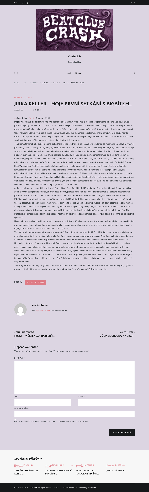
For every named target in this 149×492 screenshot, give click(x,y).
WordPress (91, 488)
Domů (16, 3)
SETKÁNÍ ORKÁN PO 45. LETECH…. (26, 472)
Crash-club (74, 56)
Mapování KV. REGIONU (22, 98)
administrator (19, 110)
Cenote (62, 488)
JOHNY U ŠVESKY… (116, 471)
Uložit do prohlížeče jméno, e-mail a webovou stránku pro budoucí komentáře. (51, 422)
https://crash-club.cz (43, 311)
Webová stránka (22, 408)
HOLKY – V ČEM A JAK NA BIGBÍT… (44, 334)
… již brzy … (25, 3)
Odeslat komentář (121, 433)
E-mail (31, 118)
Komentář (19, 358)
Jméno (18, 397)
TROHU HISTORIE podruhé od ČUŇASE (58, 472)
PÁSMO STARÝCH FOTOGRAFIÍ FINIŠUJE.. (87, 472)
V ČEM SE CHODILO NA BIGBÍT (104, 334)
